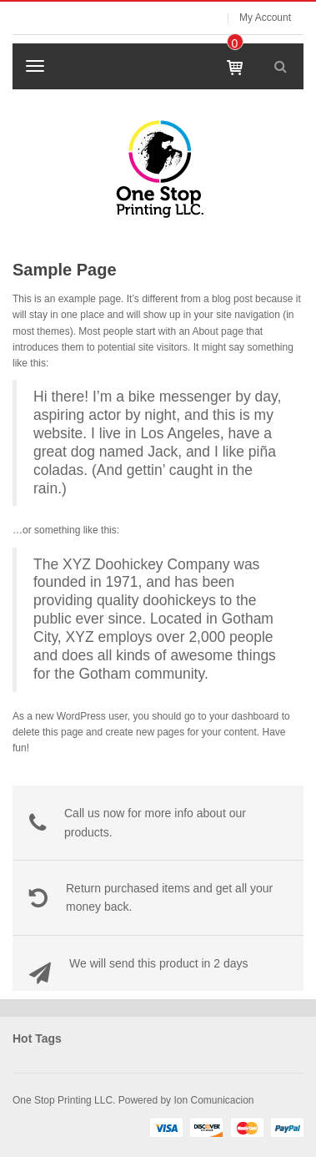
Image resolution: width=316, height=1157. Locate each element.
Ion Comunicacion (212, 1100)
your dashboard (243, 716)
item (234, 43)
